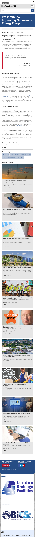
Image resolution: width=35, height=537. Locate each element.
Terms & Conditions (15, 535)
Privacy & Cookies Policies (26, 535)
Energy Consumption (25, 154)
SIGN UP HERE (6, 465)
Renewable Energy (10, 157)
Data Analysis (20, 157)
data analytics (19, 125)
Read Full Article (7, 187)
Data (4, 157)
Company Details (6, 535)
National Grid (6, 154)
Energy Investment (14, 154)
